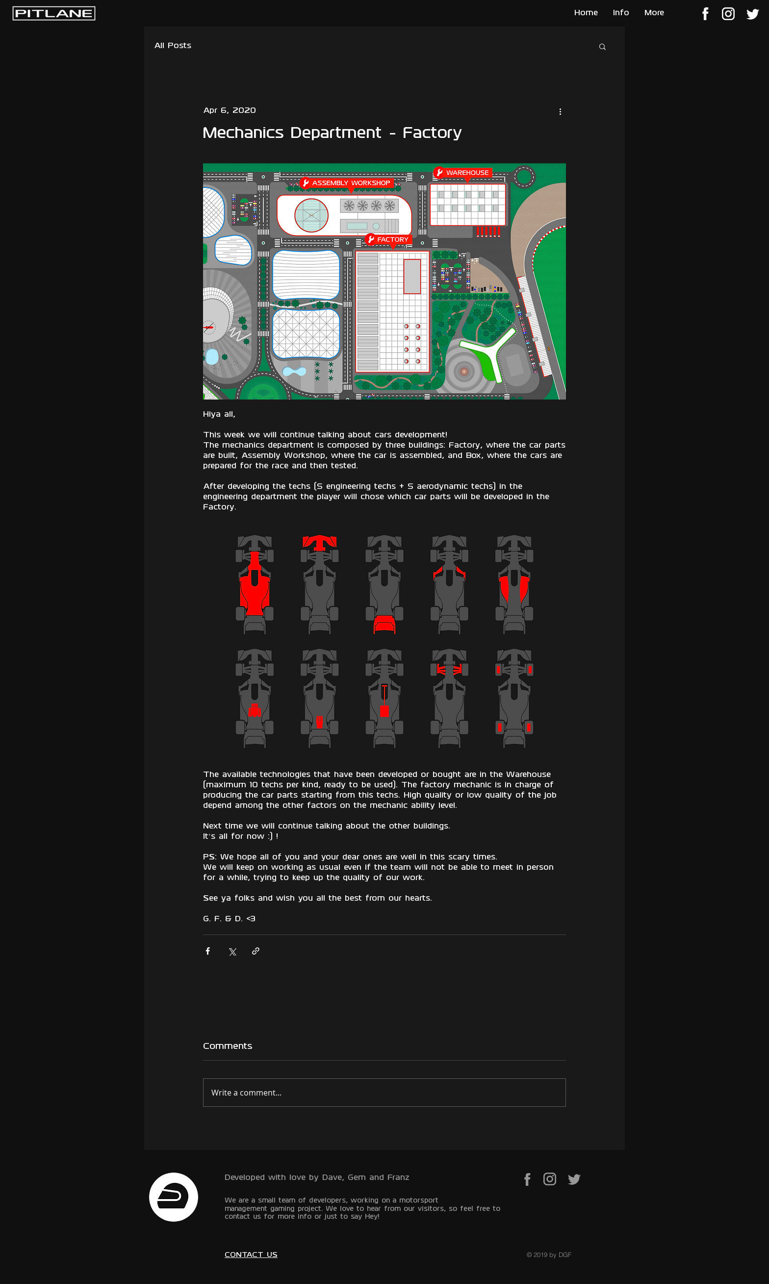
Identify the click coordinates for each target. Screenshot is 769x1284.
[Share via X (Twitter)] (231, 951)
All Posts (172, 46)
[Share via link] (255, 951)
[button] (602, 46)
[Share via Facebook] (207, 951)
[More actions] (560, 111)
